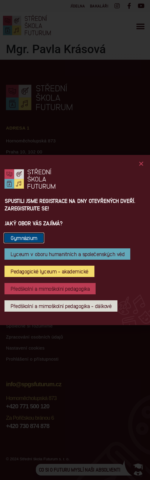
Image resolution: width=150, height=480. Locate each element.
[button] (141, 164)
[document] (75, 240)
